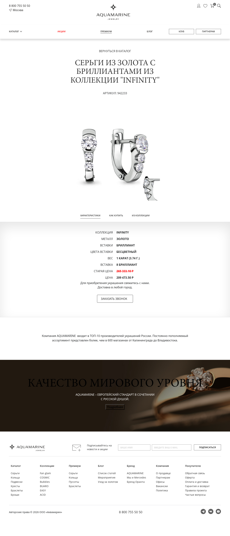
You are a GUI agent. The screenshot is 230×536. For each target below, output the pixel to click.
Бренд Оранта (136, 481)
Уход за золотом (108, 481)
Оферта (190, 477)
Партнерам (208, 31)
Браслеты (17, 490)
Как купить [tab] (116, 215)
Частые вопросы (195, 494)
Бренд (131, 466)
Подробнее (115, 407)
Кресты (15, 486)
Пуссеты (74, 481)
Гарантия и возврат (197, 486)
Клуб (181, 31)
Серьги (15, 473)
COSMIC (45, 477)
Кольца (15, 477)
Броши (15, 494)
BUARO (44, 486)
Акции (62, 31)
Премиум (106, 31)
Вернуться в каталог (115, 51)
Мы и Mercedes (136, 477)
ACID (43, 494)
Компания (162, 466)
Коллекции (47, 466)
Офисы (160, 481)
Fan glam (45, 473)
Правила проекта (196, 490)
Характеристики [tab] (90, 215)
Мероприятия (106, 477)
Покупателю (193, 466)
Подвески (16, 481)
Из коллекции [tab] (141, 215)
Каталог (15, 31)
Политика (162, 490)
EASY (43, 490)
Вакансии (162, 486)
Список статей (107, 473)
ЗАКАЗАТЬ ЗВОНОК (114, 299)
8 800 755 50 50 (19, 6)
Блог (150, 31)
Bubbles (45, 481)
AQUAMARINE (135, 473)
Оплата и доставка (196, 481)
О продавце (163, 473)
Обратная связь (195, 473)
